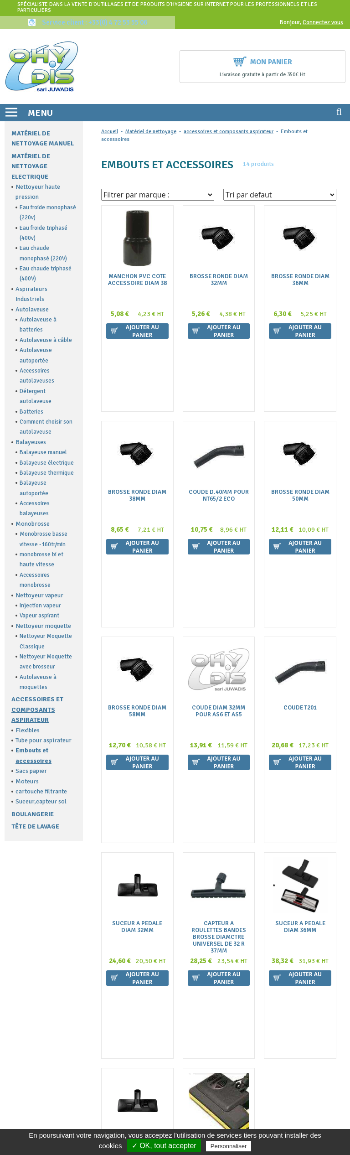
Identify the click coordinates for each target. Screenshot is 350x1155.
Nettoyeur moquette (43, 626)
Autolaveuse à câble (46, 340)
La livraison (200, 1011)
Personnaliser (229, 1146)
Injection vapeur (40, 605)
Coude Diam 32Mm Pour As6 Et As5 (218, 577)
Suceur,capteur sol (41, 801)
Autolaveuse (32, 309)
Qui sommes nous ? (209, 976)
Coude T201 (300, 573)
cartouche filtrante (41, 791)
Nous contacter (205, 1002)
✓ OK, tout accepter (164, 1146)
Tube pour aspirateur (43, 740)
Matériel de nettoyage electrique (30, 166)
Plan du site (200, 1029)
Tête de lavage (35, 826)
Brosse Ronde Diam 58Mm (137, 577)
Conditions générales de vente (224, 994)
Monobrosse (32, 524)
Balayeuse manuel (43, 452)
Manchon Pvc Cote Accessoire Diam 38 (137, 280)
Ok (305, 1081)
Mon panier (262, 61)
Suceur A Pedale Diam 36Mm (300, 726)
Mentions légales (207, 1021)
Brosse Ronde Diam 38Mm (137, 428)
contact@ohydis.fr (32, 1002)
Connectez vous (323, 22)
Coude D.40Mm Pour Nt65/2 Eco (219, 428)
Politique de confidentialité (221, 1038)
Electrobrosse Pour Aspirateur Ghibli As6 (219, 878)
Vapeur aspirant (39, 615)
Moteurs (27, 781)
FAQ (190, 985)
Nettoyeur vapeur (39, 595)
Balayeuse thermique (47, 473)
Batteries (31, 411)
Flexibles (27, 730)
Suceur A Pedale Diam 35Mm (137, 874)
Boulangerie (32, 814)
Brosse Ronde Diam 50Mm (300, 428)
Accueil (109, 131)
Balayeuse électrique (47, 462)
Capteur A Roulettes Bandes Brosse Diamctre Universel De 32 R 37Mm (218, 736)
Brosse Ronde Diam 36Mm (300, 280)
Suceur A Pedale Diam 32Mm (137, 726)
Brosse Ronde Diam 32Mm (219, 280)
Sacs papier (31, 771)
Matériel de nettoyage (150, 131)
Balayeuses (30, 442)
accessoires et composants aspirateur (37, 709)
